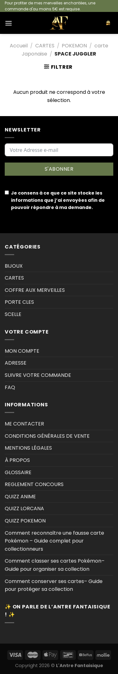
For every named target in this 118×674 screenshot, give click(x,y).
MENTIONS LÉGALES (28, 448)
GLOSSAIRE (18, 472)
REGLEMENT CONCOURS (34, 484)
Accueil (19, 45)
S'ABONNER (59, 169)
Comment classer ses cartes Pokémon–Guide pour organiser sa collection (54, 565)
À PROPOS (17, 460)
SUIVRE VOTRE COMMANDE (38, 375)
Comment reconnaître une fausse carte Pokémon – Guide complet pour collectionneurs (54, 541)
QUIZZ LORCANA (24, 508)
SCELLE (13, 314)
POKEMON (74, 45)
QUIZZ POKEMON (25, 520)
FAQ (10, 387)
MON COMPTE (22, 351)
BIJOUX (14, 266)
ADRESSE (15, 362)
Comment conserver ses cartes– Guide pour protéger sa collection (54, 585)
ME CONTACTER (24, 423)
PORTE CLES (19, 302)
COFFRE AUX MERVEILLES (35, 290)
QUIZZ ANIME (20, 496)
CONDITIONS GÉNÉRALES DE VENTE (47, 436)
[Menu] (8, 23)
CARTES (44, 45)
